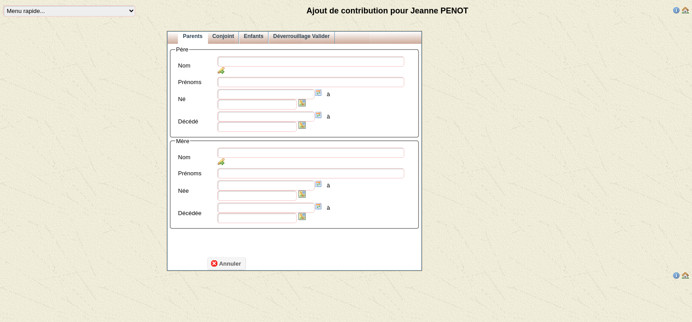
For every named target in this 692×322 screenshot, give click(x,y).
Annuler (226, 263)
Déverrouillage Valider (301, 36)
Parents (193, 36)
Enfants (254, 36)
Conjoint (223, 36)
